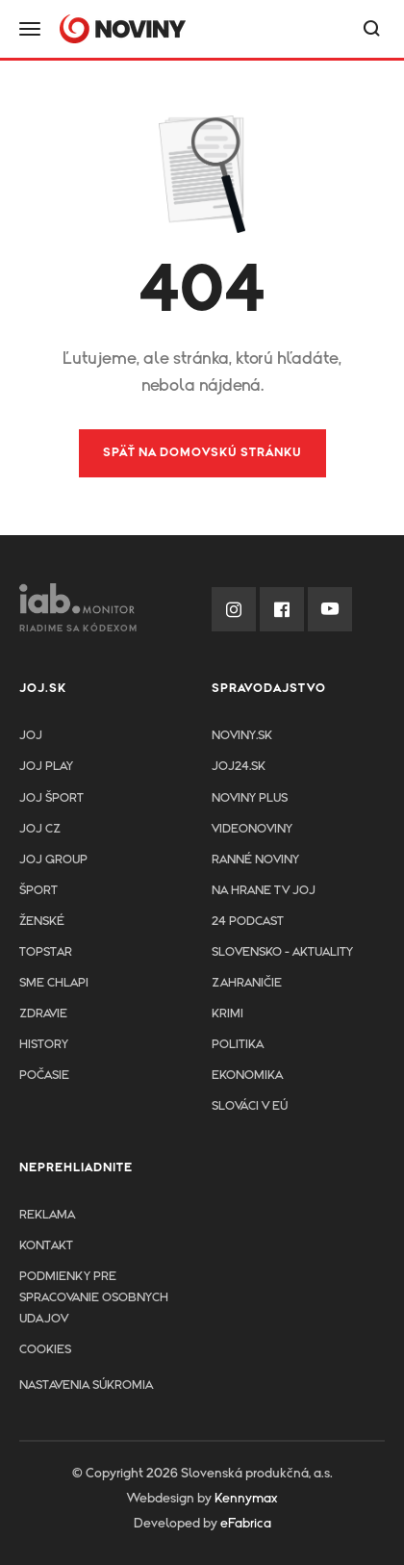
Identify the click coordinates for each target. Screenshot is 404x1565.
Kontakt (46, 1246)
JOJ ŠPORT (51, 798)
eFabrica (245, 1523)
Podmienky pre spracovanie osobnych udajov (93, 1297)
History (43, 1045)
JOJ (30, 736)
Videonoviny (252, 829)
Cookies (45, 1350)
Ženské (41, 921)
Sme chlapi (53, 983)
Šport (38, 891)
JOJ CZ (40, 829)
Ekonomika (247, 1075)
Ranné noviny (255, 860)
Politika (238, 1045)
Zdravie (43, 1014)
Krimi (227, 1014)
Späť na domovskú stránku (202, 453)
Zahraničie (247, 983)
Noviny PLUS (250, 798)
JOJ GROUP (53, 860)
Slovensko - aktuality (282, 952)
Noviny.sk (242, 736)
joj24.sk (238, 766)
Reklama (47, 1215)
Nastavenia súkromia (86, 1385)
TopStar (45, 952)
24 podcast (248, 921)
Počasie (44, 1075)
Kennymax (246, 1498)
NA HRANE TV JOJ (264, 891)
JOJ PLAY (46, 766)
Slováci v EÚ (250, 1106)
